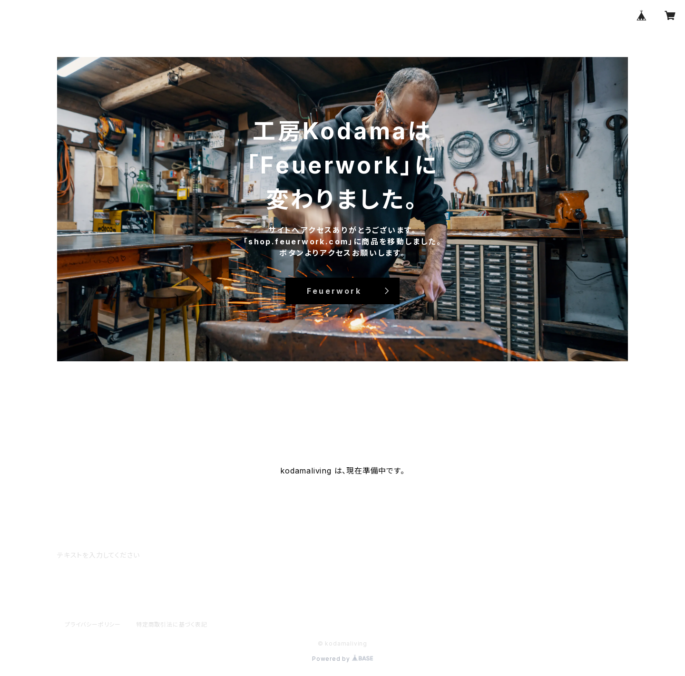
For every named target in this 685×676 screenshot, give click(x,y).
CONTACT (228, 419)
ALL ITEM (174, 419)
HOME (85, 419)
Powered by (342, 658)
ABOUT (127, 419)
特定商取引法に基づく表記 (171, 624)
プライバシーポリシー (93, 624)
